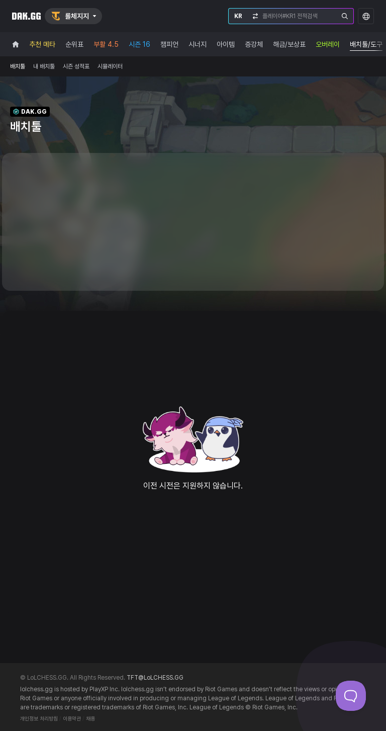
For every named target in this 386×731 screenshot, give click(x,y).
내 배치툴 (44, 66)
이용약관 (72, 718)
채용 (90, 718)
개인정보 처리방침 (39, 718)
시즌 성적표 (76, 66)
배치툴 (17, 66)
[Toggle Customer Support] (351, 696)
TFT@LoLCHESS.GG (155, 677)
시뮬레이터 (110, 66)
